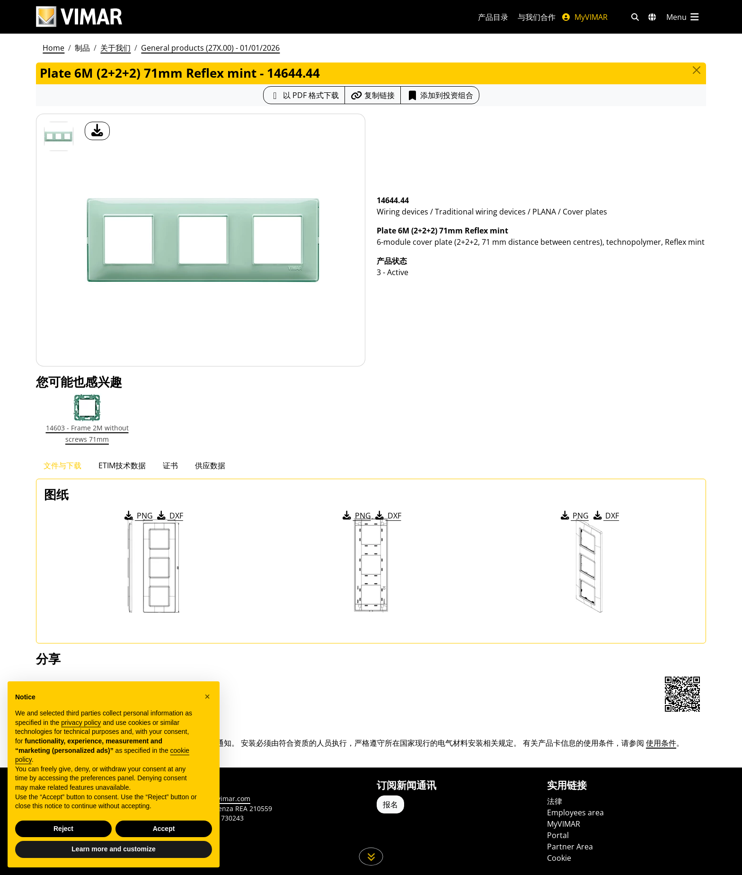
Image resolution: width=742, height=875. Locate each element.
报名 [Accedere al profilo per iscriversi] (390, 804)
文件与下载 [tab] (62, 465)
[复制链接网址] (372, 95)
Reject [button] (63, 828)
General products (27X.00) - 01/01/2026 (210, 48)
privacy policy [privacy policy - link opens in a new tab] (81, 722)
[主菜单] (683, 17)
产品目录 (493, 17)
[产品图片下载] (97, 131)
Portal (558, 835)
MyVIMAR (584, 17)
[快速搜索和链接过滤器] (635, 17)
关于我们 (115, 48)
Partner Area (570, 846)
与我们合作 (537, 17)
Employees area (575, 812)
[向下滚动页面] (371, 857)
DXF (169, 515)
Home (53, 48)
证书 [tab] (170, 465)
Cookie (559, 858)
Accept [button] (164, 828)
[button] (207, 696)
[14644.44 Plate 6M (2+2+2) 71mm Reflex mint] (58, 136)
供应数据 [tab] (210, 465)
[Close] (696, 70)
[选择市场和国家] (652, 17)
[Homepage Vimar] (79, 17)
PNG (138, 515)
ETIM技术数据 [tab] (122, 465)
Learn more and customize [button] (113, 849)
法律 (554, 801)
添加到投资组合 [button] (439, 95)
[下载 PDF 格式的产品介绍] (304, 95)
